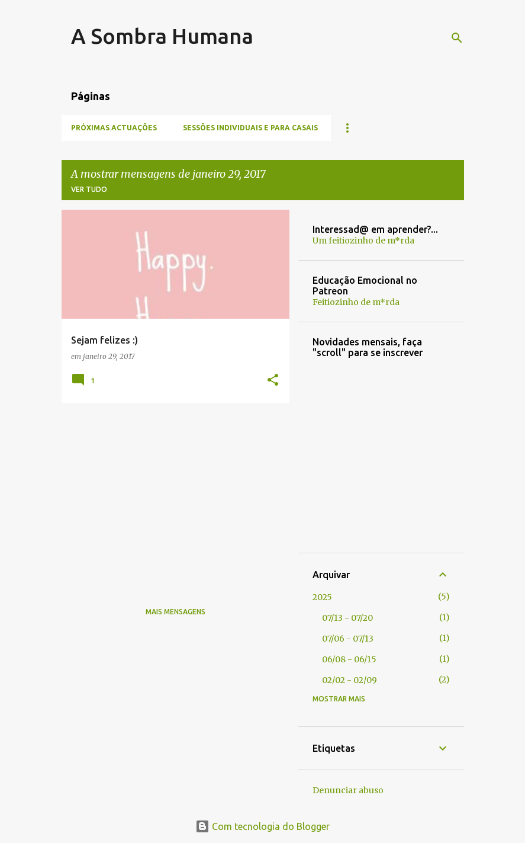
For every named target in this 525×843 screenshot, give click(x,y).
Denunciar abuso (348, 790)
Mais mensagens (175, 612)
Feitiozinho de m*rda (356, 302)
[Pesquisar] (457, 38)
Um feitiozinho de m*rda (363, 240)
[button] (273, 381)
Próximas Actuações (114, 128)
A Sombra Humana (162, 36)
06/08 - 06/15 (349, 659)
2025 (322, 597)
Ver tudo (89, 189)
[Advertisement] (171, 495)
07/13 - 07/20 (347, 618)
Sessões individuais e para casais (250, 128)
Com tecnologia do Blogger (262, 826)
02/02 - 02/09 (349, 680)
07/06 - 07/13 (347, 638)
